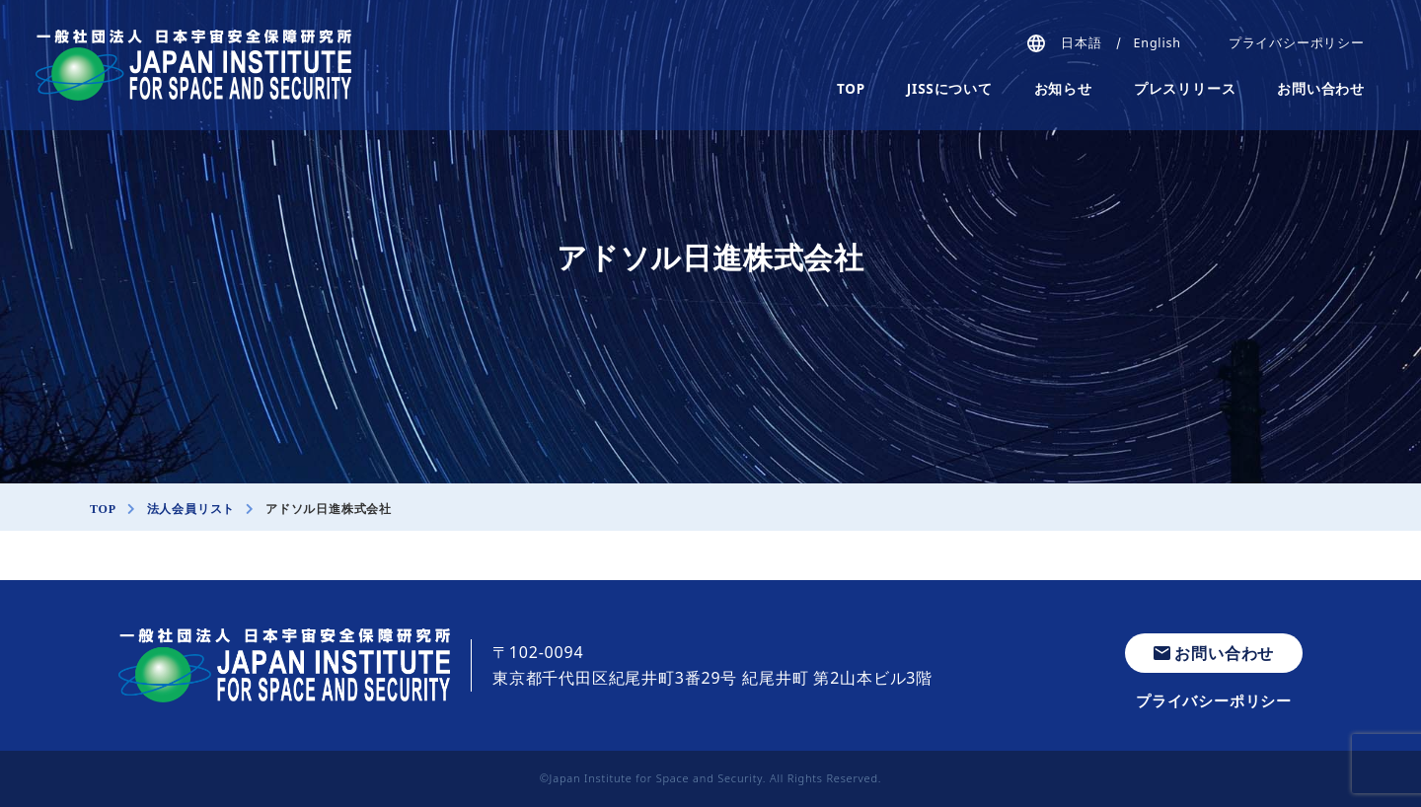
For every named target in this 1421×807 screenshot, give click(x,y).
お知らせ (1063, 89)
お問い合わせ (1321, 89)
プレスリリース (1185, 89)
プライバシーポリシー (1297, 43)
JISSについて (950, 89)
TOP (851, 89)
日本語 (1081, 43)
